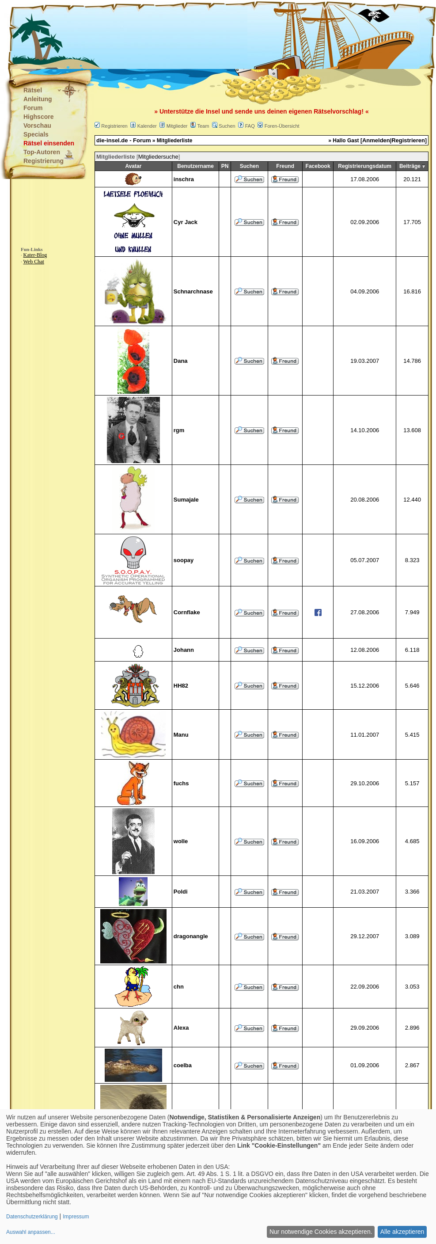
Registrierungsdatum (364, 166)
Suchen (227, 126)
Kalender (147, 126)
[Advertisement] (174, 35)
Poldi (181, 891)
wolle (181, 841)
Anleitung (37, 99)
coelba (183, 1065)
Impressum (76, 1217)
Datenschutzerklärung (32, 1217)
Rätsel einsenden (48, 143)
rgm (179, 430)
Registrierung (43, 160)
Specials (36, 134)
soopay (184, 560)
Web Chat (33, 262)
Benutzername (195, 166)
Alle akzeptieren (402, 1231)
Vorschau (37, 125)
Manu (181, 734)
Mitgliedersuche (158, 156)
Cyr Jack (185, 222)
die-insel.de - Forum (123, 140)
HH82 (181, 685)
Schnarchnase (193, 291)
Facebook (318, 166)
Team (203, 126)
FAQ (250, 126)
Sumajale (186, 499)
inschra (184, 179)
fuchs (181, 783)
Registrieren (114, 126)
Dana (181, 361)
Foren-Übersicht (282, 126)
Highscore (38, 116)
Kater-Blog (35, 255)
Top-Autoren (41, 152)
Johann (184, 650)
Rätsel (32, 90)
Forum (33, 107)
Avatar (133, 166)
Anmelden (376, 140)
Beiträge (410, 166)
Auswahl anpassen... (30, 1232)
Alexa (181, 1027)
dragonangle (191, 936)
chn (179, 986)
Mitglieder (177, 126)
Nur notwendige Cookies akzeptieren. (320, 1231)
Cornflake (187, 612)
